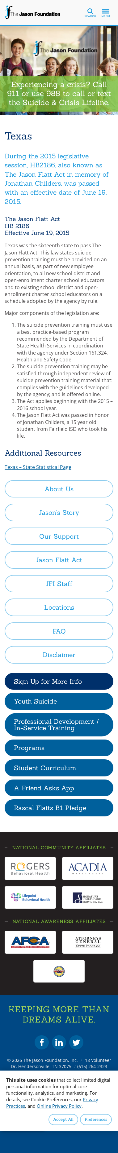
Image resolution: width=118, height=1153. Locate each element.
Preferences (96, 1119)
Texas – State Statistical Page (38, 467)
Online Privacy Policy (59, 1106)
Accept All (63, 1119)
